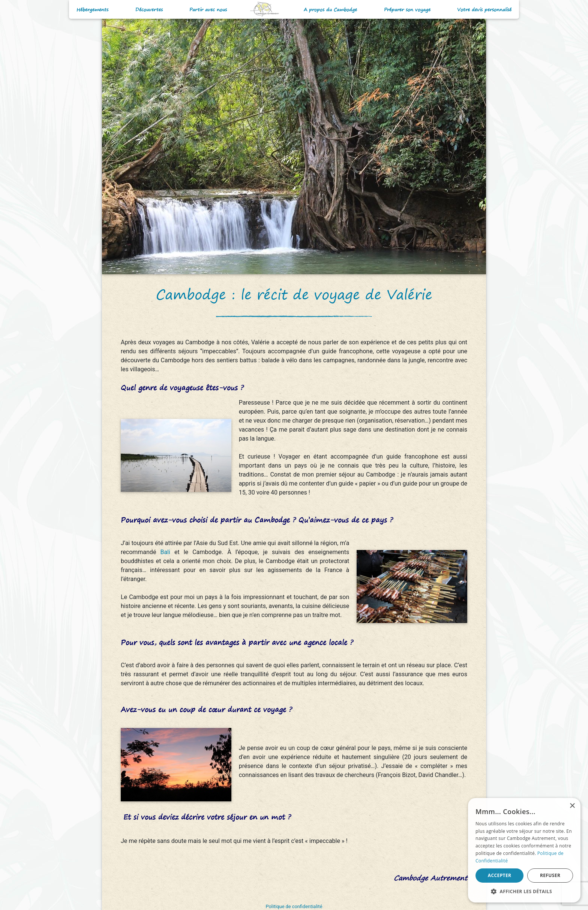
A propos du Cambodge (330, 9)
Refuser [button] (550, 875)
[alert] (524, 850)
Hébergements (92, 9)
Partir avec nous (208, 9)
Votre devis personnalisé (484, 9)
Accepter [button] (500, 875)
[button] (524, 891)
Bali (167, 552)
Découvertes (149, 9)
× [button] (572, 806)
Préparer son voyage (407, 9)
